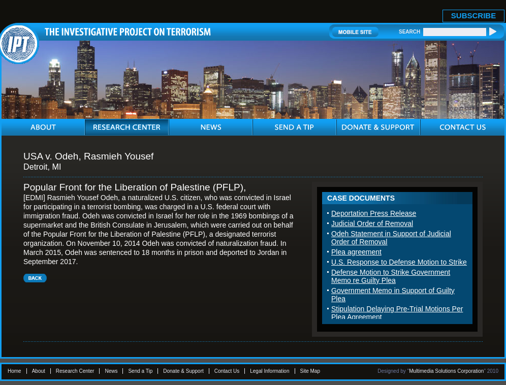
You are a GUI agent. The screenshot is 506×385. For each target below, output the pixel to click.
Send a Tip (140, 371)
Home (14, 371)
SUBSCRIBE (473, 15)
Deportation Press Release (373, 213)
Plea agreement (356, 252)
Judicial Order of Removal (372, 223)
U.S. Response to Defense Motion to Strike (399, 262)
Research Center (75, 371)
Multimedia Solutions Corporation (446, 371)
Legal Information (269, 371)
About (38, 371)
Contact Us (226, 371)
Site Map (310, 371)
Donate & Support (183, 371)
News (111, 371)
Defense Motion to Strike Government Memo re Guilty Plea (390, 276)
